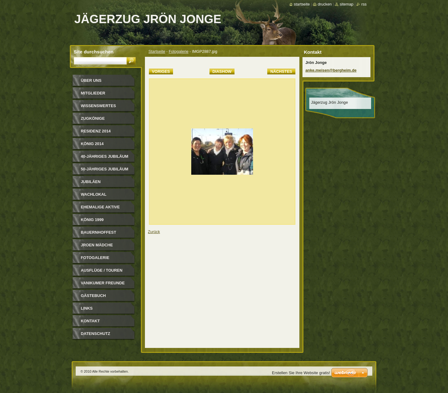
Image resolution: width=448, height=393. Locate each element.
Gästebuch (93, 295)
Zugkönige (93, 118)
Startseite (157, 51)
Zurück (154, 231)
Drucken (325, 4)
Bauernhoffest (98, 232)
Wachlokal (94, 194)
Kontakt (90, 321)
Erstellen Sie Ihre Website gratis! (301, 372)
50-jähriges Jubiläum (105, 169)
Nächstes (281, 71)
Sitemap (346, 4)
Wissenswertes (98, 105)
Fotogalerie (178, 51)
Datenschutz (95, 333)
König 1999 (92, 219)
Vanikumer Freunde (103, 283)
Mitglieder (93, 93)
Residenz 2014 (96, 131)
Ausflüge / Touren (102, 270)
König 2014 (92, 143)
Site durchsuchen (94, 51)
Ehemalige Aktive (100, 207)
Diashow (222, 71)
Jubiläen (91, 181)
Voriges (161, 71)
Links (87, 308)
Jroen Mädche (97, 245)
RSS (363, 4)
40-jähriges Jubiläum (105, 156)
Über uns (91, 80)
